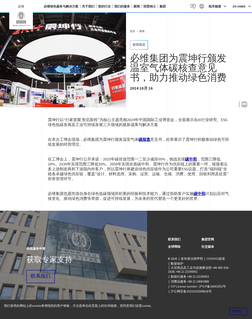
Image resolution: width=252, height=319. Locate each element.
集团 (162, 6)
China (21, 18)
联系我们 (40, 276)
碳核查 (144, 139)
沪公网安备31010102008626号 (191, 291)
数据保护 (177, 263)
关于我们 (88, 6)
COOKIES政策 (215, 259)
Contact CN (191, 6)
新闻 (136, 6)
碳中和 (191, 159)
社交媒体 (207, 247)
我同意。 (238, 311)
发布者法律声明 (192, 259)
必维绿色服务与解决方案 (61, 6)
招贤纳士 (149, 6)
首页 (132, 31)
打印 (244, 104)
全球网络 (174, 247)
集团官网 (207, 239)
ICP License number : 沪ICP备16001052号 (198, 286)
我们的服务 (122, 6)
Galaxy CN (201, 6)
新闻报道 (139, 45)
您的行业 (104, 6)
